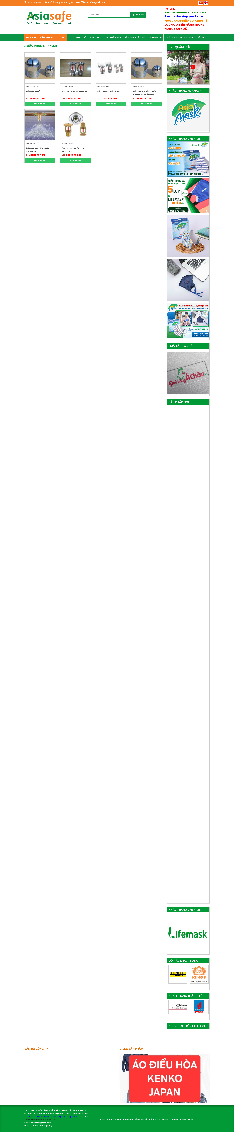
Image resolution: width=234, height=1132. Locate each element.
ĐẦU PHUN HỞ (33, 91)
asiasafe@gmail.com (93, 2)
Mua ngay (39, 103)
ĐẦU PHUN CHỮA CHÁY (109, 91)
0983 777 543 (38, 98)
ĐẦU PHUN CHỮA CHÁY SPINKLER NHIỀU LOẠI (144, 93)
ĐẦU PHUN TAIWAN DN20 (74, 91)
